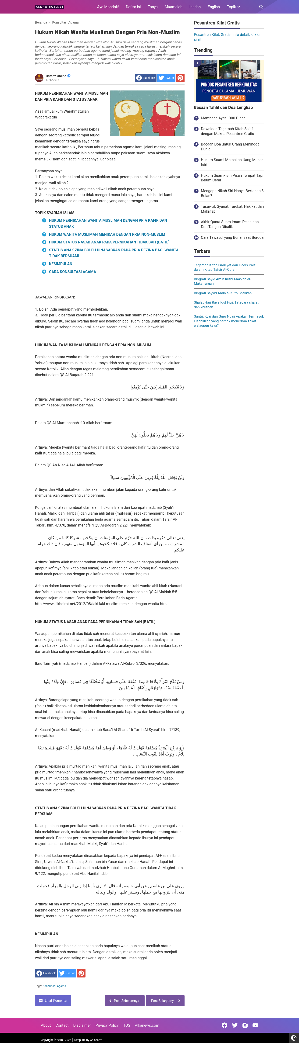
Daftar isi (133, 7)
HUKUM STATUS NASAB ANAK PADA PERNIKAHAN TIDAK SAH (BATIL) (109, 242)
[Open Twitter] (235, 1025)
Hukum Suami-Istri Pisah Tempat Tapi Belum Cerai (232, 178)
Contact (62, 1025)
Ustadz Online (58, 76)
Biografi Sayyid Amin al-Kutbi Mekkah (223, 293)
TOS (126, 1025)
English (214, 7)
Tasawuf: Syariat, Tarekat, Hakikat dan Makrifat (232, 209)
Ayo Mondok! (108, 7)
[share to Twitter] (166, 78)
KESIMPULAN (60, 264)
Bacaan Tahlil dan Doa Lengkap (223, 107)
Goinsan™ (96, 1040)
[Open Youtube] (255, 1025)
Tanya (153, 7)
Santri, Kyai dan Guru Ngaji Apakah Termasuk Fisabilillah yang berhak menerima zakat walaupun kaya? (229, 321)
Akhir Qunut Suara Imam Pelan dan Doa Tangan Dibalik (230, 224)
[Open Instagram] (245, 1025)
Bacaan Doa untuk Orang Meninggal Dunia (230, 146)
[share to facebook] (146, 78)
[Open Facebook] (224, 1025)
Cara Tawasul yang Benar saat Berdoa (232, 237)
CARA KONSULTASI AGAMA (72, 272)
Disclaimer (82, 1025)
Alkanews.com (147, 1025)
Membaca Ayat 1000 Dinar (223, 118)
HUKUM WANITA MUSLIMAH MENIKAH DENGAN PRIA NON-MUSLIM (107, 234)
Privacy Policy (107, 1025)
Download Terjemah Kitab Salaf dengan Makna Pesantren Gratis (227, 131)
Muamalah (173, 7)
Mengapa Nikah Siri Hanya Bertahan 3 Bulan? (232, 193)
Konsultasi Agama (54, 986)
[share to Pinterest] (180, 78)
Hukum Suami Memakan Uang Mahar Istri (232, 162)
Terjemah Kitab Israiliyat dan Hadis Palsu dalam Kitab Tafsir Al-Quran (225, 267)
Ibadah (195, 7)
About (46, 1025)
